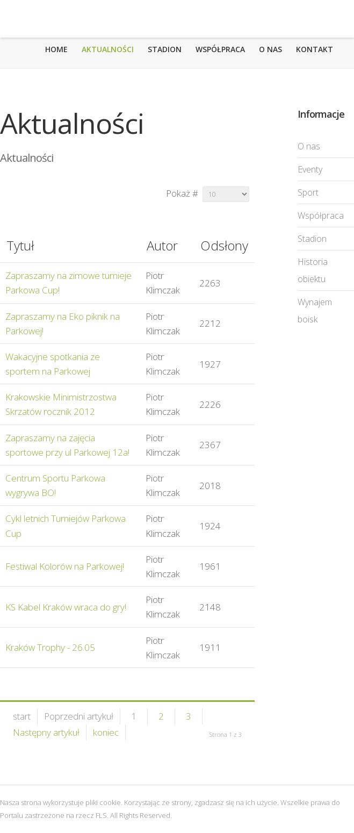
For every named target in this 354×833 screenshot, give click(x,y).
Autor (162, 245)
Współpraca (220, 49)
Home (56, 49)
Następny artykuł (46, 732)
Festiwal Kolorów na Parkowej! (64, 566)
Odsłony (224, 245)
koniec (106, 732)
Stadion (165, 49)
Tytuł (20, 245)
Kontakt (314, 49)
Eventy (310, 169)
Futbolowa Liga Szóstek (53, 19)
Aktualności (108, 49)
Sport (308, 192)
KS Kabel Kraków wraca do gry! (65, 607)
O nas (270, 49)
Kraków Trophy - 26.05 (50, 647)
